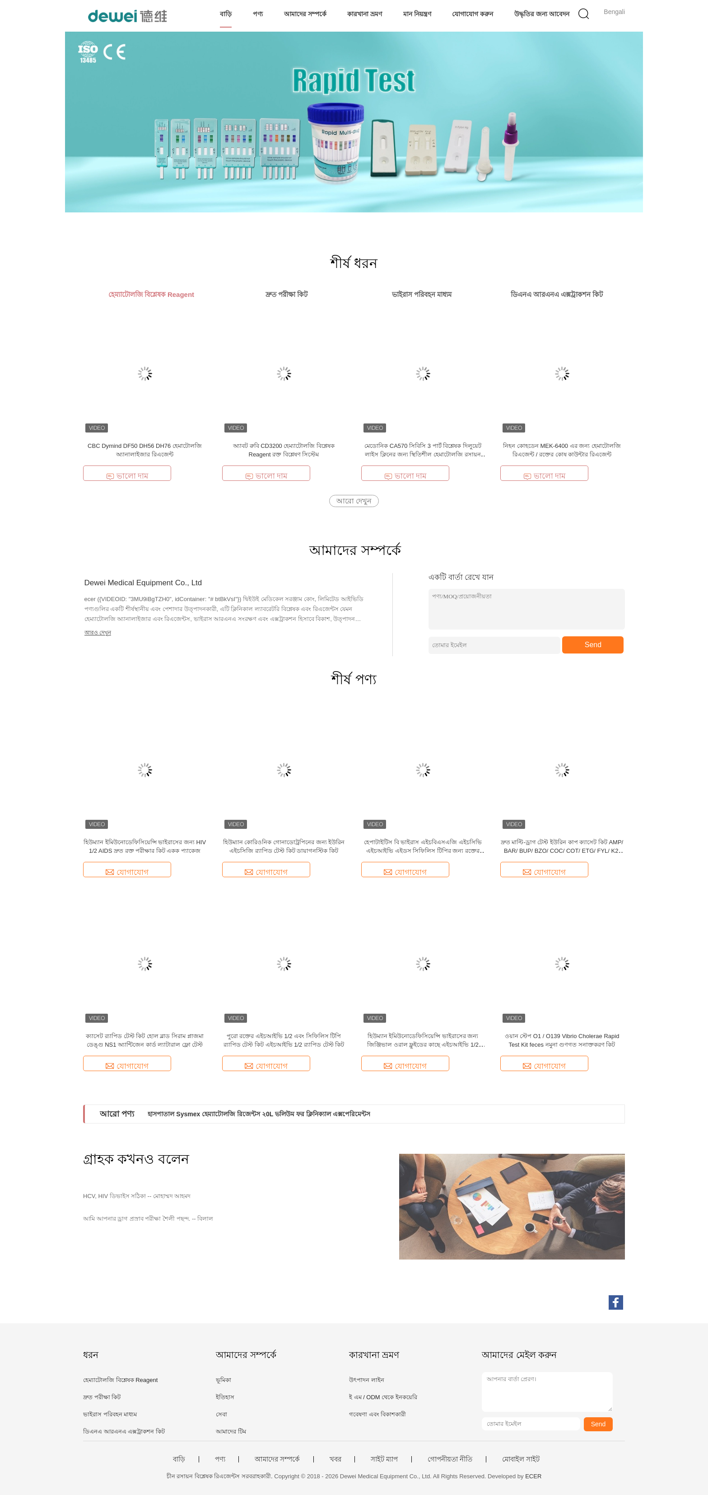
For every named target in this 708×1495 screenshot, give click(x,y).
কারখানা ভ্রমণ (364, 14)
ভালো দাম (127, 476)
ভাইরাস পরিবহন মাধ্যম (110, 1414)
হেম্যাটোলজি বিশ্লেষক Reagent (120, 1380)
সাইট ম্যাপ (384, 1459)
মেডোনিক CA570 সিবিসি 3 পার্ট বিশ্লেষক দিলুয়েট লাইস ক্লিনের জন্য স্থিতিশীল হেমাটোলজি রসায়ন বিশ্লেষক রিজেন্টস (422, 454)
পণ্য (258, 14)
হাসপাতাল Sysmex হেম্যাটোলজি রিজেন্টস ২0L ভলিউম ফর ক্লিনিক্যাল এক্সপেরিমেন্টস (259, 1114)
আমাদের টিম (231, 1431)
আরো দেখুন (354, 501)
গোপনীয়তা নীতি (450, 1459)
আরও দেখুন (97, 633)
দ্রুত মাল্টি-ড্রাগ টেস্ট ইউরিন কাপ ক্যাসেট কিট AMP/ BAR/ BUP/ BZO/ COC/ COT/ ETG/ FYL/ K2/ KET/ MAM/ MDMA (562, 851)
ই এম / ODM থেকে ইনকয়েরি (383, 1397)
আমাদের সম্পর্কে (305, 14)
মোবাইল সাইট (521, 1459)
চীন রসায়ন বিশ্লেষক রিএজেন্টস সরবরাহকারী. (221, 1476)
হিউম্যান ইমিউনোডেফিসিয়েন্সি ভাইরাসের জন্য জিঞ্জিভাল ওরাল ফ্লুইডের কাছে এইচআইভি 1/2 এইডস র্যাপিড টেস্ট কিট (423, 1045)
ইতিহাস (225, 1397)
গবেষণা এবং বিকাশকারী (377, 1414)
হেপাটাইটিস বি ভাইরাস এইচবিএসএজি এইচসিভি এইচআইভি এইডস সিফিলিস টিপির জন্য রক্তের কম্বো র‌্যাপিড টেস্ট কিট (422, 851)
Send (593, 645)
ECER (533, 1476)
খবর (335, 1459)
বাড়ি (226, 14)
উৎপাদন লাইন (366, 1380)
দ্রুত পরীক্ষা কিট (102, 1397)
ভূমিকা (223, 1380)
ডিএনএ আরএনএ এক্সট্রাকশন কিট (124, 1431)
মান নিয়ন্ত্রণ (417, 14)
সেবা (221, 1414)
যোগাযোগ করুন (472, 14)
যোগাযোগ (127, 872)
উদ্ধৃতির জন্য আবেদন (541, 14)
